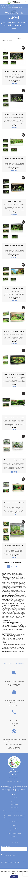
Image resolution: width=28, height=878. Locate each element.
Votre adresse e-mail (6, 846)
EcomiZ (8, 871)
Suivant (15, 566)
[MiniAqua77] (14, 2)
